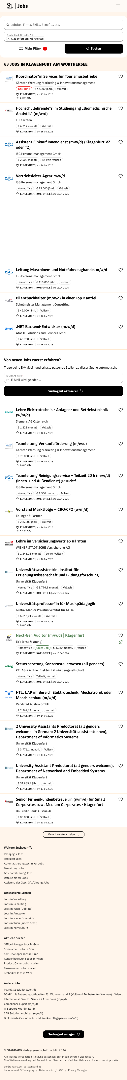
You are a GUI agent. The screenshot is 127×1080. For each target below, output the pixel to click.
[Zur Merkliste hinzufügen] (120, 76)
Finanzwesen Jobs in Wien (20, 968)
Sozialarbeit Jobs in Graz (19, 949)
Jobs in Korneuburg (16, 927)
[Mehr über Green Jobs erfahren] (120, 642)
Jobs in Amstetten (15, 913)
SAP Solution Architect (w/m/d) (23, 1013)
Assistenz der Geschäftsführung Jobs (26, 882)
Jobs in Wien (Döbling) (18, 908)
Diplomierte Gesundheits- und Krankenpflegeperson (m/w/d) (41, 1018)
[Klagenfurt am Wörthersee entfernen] (9, 39)
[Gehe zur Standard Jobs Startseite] (17, 6)
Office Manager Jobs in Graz (21, 944)
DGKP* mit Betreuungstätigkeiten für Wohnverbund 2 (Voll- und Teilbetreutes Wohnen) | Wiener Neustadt (63, 994)
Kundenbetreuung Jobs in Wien (23, 958)
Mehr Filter (33, 48)
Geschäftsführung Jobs (18, 873)
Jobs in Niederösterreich (19, 918)
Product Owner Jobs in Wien (21, 963)
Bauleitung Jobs (14, 868)
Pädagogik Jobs (13, 854)
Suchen (93, 48)
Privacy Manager (77, 1070)
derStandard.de (13, 1066)
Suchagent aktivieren (65, 391)
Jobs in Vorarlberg (15, 899)
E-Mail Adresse (14, 375)
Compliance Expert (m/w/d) (21, 1003)
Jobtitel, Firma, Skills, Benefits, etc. (35, 25)
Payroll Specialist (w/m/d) (20, 989)
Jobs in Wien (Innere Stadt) (21, 923)
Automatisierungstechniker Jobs (24, 863)
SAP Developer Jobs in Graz (21, 953)
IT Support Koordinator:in (20, 1008)
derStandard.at (32, 1066)
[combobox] (63, 25)
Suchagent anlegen (64, 1034)
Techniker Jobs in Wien (18, 973)
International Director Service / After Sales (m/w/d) (35, 999)
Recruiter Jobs (12, 858)
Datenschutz (46, 1070)
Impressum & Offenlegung (19, 1070)
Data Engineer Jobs (16, 877)
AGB (60, 1070)
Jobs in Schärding (15, 904)
